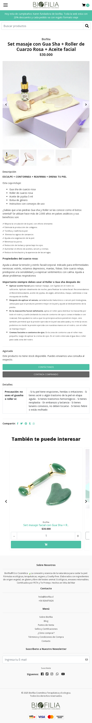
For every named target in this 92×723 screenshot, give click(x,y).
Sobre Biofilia (46, 616)
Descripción (9, 171)
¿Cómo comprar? (46, 633)
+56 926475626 (46, 600)
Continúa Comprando (46, 374)
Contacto (46, 641)
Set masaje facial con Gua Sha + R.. (46, 525)
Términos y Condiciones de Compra (46, 636)
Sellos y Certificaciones (46, 628)
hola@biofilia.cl (46, 596)
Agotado (8, 351)
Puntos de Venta (46, 625)
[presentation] (6, 104)
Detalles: (8, 384)
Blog (46, 621)
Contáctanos (46, 367)
